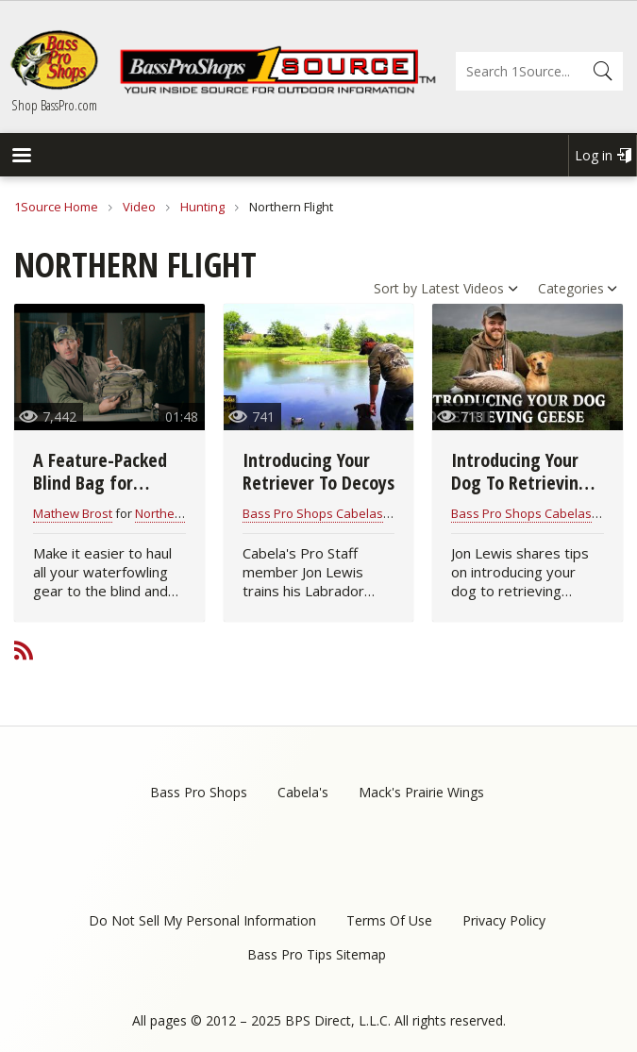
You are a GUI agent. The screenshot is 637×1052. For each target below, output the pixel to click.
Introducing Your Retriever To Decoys (318, 471)
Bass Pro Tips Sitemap (316, 954)
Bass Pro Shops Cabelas (313, 513)
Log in (593, 155)
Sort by (395, 288)
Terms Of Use (389, 920)
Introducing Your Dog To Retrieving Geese (520, 482)
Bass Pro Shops (198, 792)
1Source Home (56, 206)
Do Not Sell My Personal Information (202, 920)
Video (139, 206)
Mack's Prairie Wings (421, 792)
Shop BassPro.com (54, 104)
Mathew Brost (72, 513)
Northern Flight (177, 513)
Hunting (202, 206)
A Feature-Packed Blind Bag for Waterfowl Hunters (107, 482)
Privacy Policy (503, 920)
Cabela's (302, 792)
